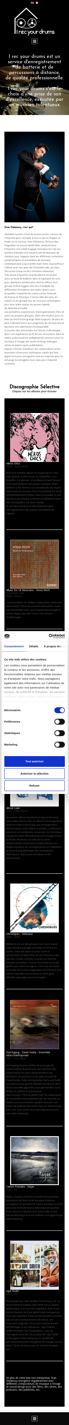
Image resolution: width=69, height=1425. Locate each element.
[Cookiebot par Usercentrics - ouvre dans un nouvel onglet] (49, 636)
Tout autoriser (34, 761)
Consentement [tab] (14, 646)
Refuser (34, 785)
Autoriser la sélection (34, 773)
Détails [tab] (33, 646)
